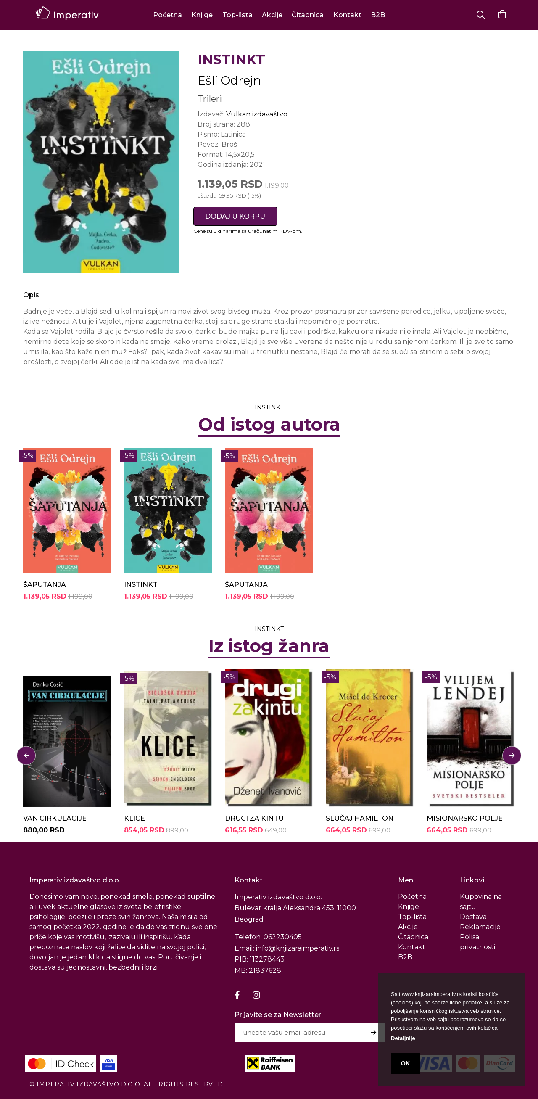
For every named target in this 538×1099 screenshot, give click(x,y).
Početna (167, 15)
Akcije (272, 15)
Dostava (473, 917)
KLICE (134, 818)
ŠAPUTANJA (44, 585)
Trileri (210, 99)
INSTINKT (141, 585)
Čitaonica (308, 15)
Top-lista (237, 15)
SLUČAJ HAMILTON (359, 818)
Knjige (202, 15)
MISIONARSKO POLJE (465, 818)
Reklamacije (480, 927)
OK (405, 1063)
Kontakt (347, 15)
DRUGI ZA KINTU (254, 818)
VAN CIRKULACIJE (55, 818)
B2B (378, 15)
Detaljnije (403, 1038)
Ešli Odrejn (229, 80)
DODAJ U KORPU (235, 216)
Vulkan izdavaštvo (256, 114)
